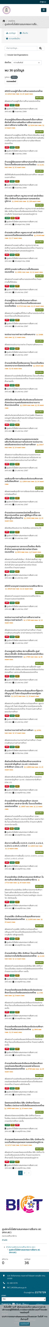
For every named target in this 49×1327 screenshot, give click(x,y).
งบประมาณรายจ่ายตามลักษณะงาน (20, 334)
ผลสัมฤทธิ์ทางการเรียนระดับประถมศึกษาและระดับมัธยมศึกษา (24, 480)
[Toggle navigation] (43, 10)
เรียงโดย (8, 62)
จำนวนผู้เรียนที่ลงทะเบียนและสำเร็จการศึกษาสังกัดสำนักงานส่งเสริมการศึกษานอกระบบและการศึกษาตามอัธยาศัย (24, 122)
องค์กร (11, 21)
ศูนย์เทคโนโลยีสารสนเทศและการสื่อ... (21, 24)
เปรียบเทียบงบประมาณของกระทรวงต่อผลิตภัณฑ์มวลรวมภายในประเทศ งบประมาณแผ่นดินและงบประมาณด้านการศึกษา (24, 442)
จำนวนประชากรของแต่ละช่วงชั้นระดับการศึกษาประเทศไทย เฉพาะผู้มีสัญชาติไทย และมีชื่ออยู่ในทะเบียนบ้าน (23, 515)
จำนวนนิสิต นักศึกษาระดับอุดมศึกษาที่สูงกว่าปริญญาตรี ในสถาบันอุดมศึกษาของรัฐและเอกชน (24, 693)
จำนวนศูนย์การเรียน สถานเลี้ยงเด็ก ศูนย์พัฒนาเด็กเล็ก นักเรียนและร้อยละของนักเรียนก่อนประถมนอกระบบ (24, 654)
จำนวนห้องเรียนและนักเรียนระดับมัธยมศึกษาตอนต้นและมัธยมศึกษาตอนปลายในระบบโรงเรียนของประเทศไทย (24, 1066)
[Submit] (40, 48)
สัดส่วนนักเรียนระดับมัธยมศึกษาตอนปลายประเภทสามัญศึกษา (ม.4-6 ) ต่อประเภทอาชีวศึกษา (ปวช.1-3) (23, 764)
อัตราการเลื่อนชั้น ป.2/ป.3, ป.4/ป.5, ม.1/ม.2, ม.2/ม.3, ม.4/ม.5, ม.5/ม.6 (24, 844)
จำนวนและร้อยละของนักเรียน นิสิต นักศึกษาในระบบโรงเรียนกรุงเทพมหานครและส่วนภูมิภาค (24, 1141)
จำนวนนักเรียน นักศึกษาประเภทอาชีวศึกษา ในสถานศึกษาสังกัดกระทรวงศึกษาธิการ (24, 878)
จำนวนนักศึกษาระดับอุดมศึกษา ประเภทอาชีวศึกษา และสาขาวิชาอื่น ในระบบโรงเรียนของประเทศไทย (23, 803)
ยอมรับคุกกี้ (24, 1324)
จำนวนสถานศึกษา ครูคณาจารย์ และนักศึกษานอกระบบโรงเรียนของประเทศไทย (24, 234)
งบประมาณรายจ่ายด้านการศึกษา (19, 730)
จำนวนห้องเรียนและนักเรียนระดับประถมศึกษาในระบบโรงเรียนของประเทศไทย (24, 1028)
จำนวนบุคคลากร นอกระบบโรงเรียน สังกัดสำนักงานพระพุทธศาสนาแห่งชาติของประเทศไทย (23, 549)
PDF (7, 105)
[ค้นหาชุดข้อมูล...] (21, 48)
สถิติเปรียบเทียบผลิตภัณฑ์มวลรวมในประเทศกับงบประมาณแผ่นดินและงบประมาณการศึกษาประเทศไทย (24, 402)
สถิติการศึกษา (39, 98)
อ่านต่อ (4, 1240)
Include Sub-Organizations (16, 55)
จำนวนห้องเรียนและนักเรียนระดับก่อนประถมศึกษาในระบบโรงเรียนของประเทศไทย (23, 991)
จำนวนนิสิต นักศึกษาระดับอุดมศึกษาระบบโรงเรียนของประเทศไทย (22, 918)
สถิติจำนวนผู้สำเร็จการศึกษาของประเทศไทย (24, 91)
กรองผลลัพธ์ (11, 81)
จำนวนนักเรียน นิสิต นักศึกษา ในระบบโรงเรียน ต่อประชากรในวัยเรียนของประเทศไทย (24, 955)
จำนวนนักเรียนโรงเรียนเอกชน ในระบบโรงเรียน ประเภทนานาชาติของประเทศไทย (24, 364)
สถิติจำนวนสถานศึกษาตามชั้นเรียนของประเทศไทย (22, 271)
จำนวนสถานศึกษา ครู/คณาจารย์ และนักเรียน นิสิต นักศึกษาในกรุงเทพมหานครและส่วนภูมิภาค (24, 198)
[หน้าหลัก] (4, 21)
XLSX (12, 105)
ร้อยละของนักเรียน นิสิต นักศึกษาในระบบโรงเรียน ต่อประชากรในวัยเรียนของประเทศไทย (24, 1104)
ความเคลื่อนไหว (13, 38)
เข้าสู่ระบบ (43, 2)
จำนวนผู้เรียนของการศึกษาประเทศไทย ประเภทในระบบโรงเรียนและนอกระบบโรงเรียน (24, 163)
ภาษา (4, 1295)
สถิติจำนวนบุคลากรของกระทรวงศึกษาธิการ (24, 586)
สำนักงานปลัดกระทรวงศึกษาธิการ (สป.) (20, 1247)
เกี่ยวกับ (24, 33)
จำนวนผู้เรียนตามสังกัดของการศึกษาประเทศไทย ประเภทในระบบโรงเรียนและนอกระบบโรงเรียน (23, 303)
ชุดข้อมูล (11, 33)
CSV (17, 105)
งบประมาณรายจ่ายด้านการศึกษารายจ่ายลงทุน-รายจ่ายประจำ (22, 619)
